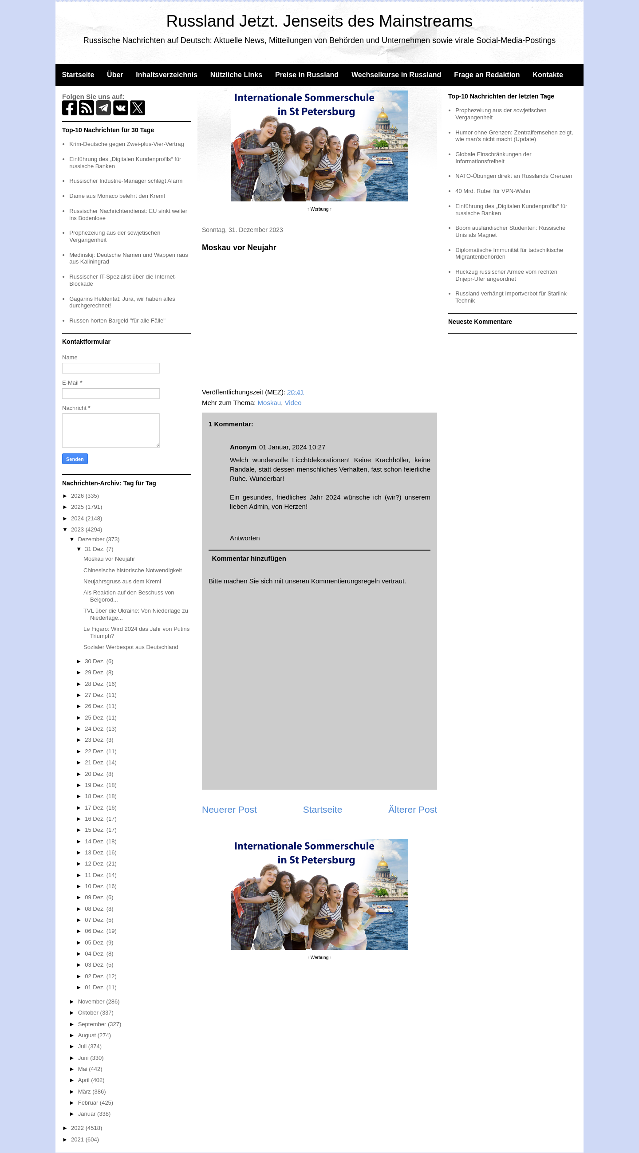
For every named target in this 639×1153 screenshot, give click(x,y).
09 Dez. (95, 897)
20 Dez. (95, 774)
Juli (83, 1046)
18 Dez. (95, 796)
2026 (78, 495)
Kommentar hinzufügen (249, 558)
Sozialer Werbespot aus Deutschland (130, 647)
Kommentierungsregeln (345, 581)
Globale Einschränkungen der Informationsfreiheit (493, 158)
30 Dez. (95, 661)
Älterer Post (412, 809)
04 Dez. (95, 953)
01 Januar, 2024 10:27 (292, 447)
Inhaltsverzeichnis (166, 75)
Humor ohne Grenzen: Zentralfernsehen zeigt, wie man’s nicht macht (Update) (514, 136)
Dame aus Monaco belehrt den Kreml (117, 196)
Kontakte (547, 75)
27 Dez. (95, 695)
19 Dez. (95, 785)
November (92, 1001)
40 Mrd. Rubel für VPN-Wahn (492, 191)
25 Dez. (95, 717)
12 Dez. (95, 863)
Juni (84, 1058)
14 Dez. (95, 841)
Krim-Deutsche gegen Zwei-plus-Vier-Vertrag (126, 144)
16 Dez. (95, 818)
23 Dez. (95, 739)
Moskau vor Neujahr (109, 558)
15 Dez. (95, 829)
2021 (78, 1139)
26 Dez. (95, 706)
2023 (78, 529)
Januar (87, 1113)
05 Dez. (95, 942)
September (93, 1024)
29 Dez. (95, 672)
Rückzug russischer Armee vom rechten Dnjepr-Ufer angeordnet (506, 275)
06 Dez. (95, 931)
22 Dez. (95, 751)
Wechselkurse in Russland (396, 75)
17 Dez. (95, 807)
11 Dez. (95, 875)
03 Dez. (95, 964)
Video (292, 402)
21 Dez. (95, 762)
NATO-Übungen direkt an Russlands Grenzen (513, 176)
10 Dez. (95, 886)
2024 (78, 518)
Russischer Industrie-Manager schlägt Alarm (125, 180)
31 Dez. (95, 549)
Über (115, 75)
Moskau (269, 402)
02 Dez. (95, 976)
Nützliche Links (236, 75)
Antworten (245, 538)
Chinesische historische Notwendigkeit (132, 570)
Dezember (92, 539)
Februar (89, 1102)
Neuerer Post (229, 809)
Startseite (78, 75)
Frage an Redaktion (487, 75)
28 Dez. (95, 684)
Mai (83, 1069)
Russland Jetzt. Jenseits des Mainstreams (319, 21)
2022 (78, 1128)
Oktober (89, 1012)
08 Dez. (95, 908)
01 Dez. (95, 987)
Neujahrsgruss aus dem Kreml (122, 581)
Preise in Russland (307, 75)
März (85, 1091)
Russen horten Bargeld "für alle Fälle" (117, 320)
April (84, 1080)
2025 (78, 507)
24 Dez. (95, 728)
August (88, 1035)
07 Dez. (95, 920)
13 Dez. (95, 852)
